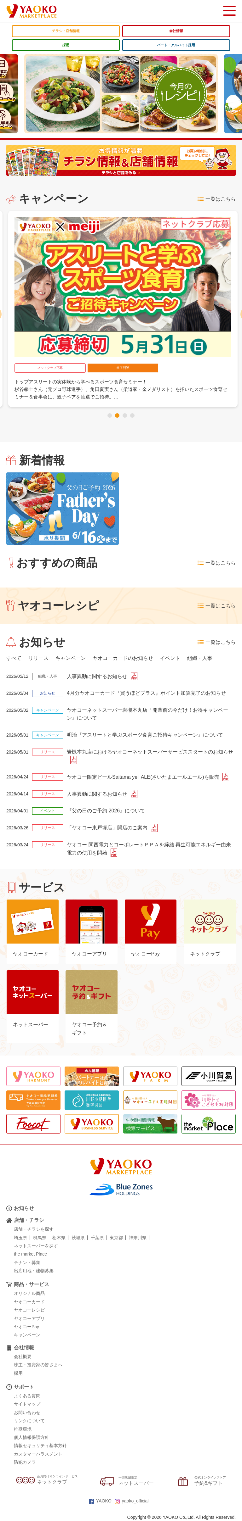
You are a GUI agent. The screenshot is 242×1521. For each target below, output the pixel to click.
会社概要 (23, 1356)
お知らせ (24, 1208)
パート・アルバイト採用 (176, 45)
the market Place (30, 1254)
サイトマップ (27, 1404)
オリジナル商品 (29, 1293)
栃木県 (59, 1237)
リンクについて (29, 1420)
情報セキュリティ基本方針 (40, 1445)
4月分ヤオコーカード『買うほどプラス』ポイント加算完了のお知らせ (146, 693)
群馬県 (39, 1237)
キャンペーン (27, 1335)
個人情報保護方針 (31, 1437)
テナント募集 (27, 1262)
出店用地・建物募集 (34, 1270)
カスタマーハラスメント (38, 1454)
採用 (65, 45)
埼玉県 (20, 1237)
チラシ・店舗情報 (66, 31)
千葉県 (97, 1237)
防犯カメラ (25, 1462)
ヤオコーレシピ (29, 1309)
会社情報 (176, 31)
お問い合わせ (27, 1412)
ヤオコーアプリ (29, 1318)
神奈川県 (138, 1237)
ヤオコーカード (29, 1301)
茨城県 (78, 1237)
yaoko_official (132, 1500)
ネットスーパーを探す (36, 1245)
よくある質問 (27, 1395)
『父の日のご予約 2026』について (106, 810)
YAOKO (100, 1500)
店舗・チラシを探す (34, 1229)
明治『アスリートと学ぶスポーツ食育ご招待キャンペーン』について (145, 735)
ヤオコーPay (26, 1326)
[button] (109, 415)
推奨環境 (23, 1429)
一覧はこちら (217, 199)
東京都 (116, 1237)
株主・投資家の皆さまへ (38, 1364)
